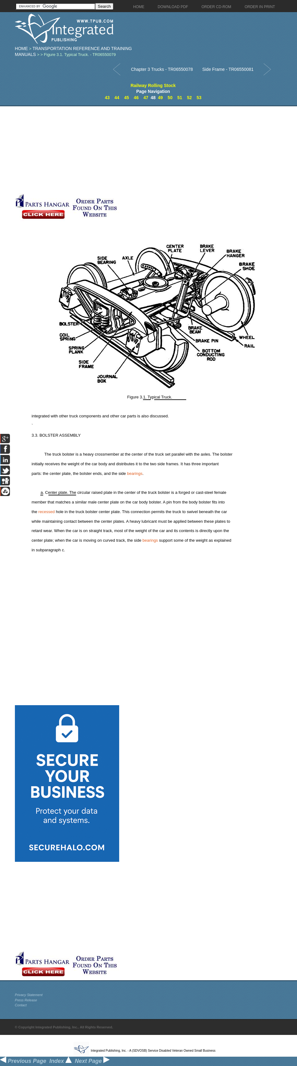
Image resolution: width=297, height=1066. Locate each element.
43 (107, 97)
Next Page (92, 1061)
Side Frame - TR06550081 (228, 69)
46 (136, 97)
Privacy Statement (29, 995)
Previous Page (23, 1061)
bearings (134, 473)
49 (160, 97)
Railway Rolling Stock (153, 85)
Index (60, 1061)
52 (189, 97)
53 (199, 97)
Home (21, 48)
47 (145, 97)
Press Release (26, 1000)
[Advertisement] (147, 149)
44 (117, 97)
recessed (46, 511)
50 (170, 97)
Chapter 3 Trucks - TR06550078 (162, 69)
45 (126, 97)
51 (179, 97)
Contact (21, 1005)
